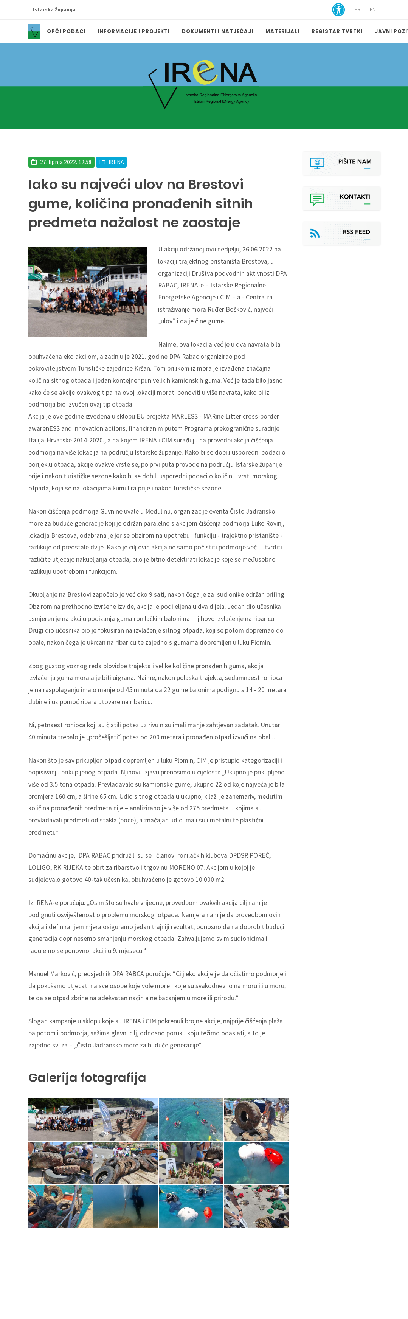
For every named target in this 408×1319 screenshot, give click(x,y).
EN (372, 9)
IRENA (116, 162)
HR (357, 9)
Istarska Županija (54, 9)
